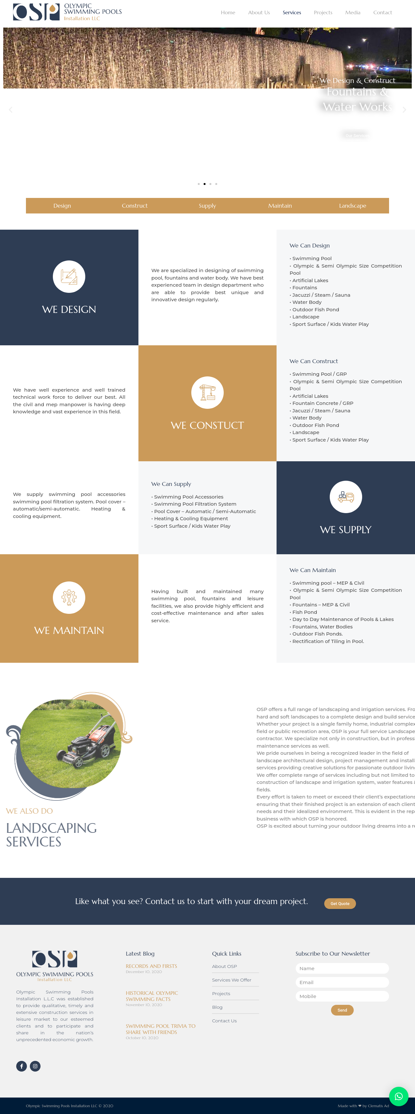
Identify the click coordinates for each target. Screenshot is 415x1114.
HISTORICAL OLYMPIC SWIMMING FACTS (152, 996)
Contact (383, 12)
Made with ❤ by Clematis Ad (363, 1105)
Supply (207, 205)
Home (228, 12)
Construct (135, 205)
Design (62, 205)
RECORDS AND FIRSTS (151, 966)
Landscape (352, 205)
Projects (323, 12)
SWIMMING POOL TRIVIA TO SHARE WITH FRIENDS (161, 1029)
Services (292, 12)
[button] (10, 110)
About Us (259, 12)
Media (353, 12)
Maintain (280, 205)
